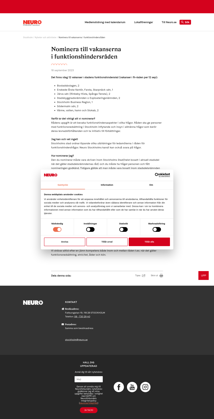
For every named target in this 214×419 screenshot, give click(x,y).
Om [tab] (151, 185)
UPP (203, 275)
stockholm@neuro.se (76, 339)
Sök (185, 22)
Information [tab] (107, 185)
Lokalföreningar (143, 22)
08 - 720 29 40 (82, 316)
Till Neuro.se (169, 22)
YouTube (132, 387)
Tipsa (137, 275)
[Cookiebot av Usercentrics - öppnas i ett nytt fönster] (157, 175)
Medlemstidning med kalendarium (105, 22)
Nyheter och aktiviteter (46, 37)
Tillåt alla (149, 241)
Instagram (145, 387)
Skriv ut (154, 275)
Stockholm (28, 37)
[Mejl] (89, 379)
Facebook (119, 387)
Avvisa (64, 241)
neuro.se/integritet (89, 403)
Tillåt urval (107, 241)
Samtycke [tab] (63, 185)
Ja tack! (88, 410)
